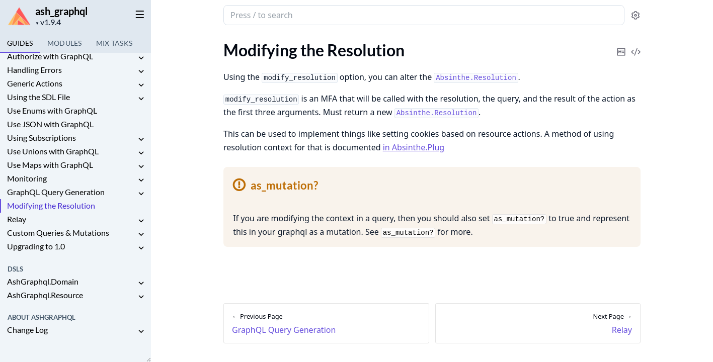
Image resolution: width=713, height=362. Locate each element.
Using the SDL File (38, 97)
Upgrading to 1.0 (36, 246)
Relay (16, 219)
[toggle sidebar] (138, 14)
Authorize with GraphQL (50, 56)
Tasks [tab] (114, 43)
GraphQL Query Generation (56, 192)
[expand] (141, 58)
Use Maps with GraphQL (50, 164)
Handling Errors (34, 69)
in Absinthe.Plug (413, 147)
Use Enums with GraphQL (52, 110)
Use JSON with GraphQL (50, 124)
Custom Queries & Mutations (58, 232)
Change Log (27, 329)
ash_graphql (61, 11)
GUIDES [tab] (20, 43)
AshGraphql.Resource (45, 295)
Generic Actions (34, 83)
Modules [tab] (64, 43)
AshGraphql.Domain (42, 281)
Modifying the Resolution (51, 205)
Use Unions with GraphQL (53, 151)
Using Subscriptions (41, 137)
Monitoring (27, 178)
